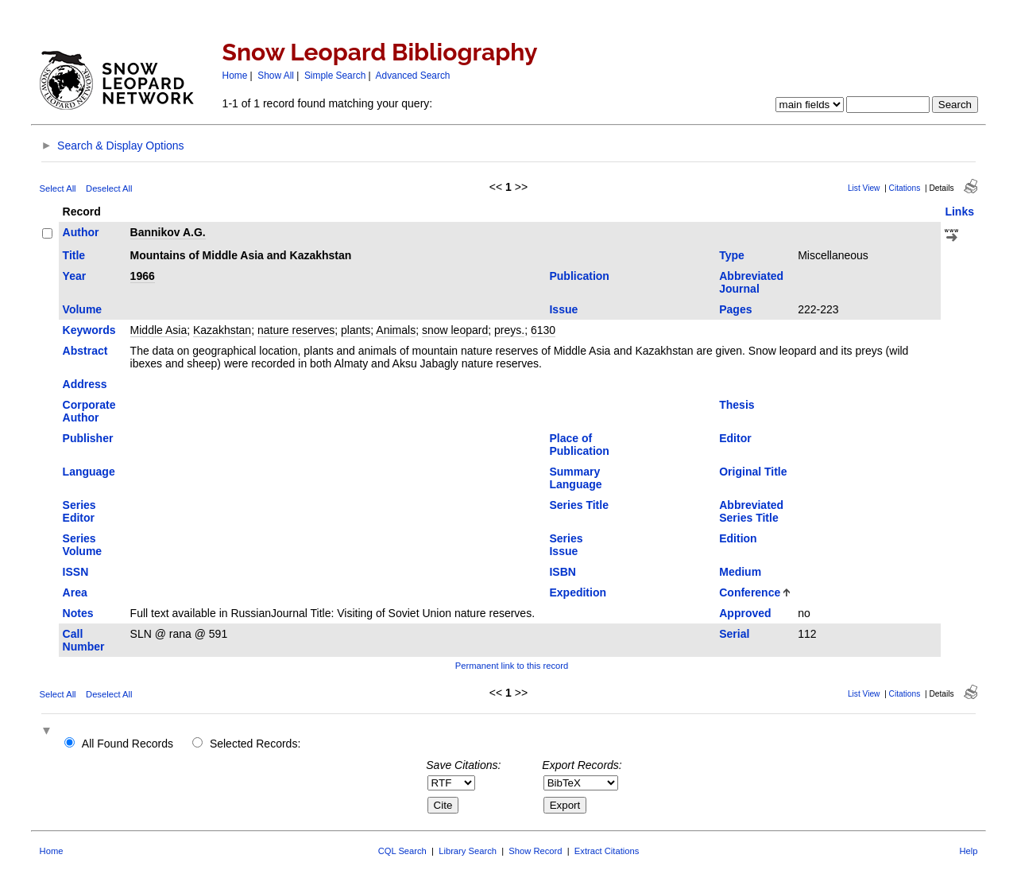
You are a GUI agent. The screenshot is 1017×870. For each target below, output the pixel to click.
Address (85, 384)
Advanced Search (413, 75)
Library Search (468, 851)
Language (89, 471)
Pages (735, 309)
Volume (82, 309)
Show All (275, 75)
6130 (543, 330)
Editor (735, 438)
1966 (142, 276)
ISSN (76, 571)
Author (81, 232)
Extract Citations (606, 851)
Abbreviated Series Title (751, 511)
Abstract (85, 350)
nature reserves (295, 330)
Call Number (84, 640)
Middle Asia (159, 330)
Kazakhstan (222, 330)
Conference (749, 592)
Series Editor (79, 511)
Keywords (89, 330)
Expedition (577, 592)
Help (968, 851)
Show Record (535, 851)
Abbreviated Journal (751, 282)
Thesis (736, 404)
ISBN (562, 571)
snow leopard (455, 330)
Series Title (578, 505)
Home (235, 75)
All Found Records (127, 743)
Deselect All (109, 188)
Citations (905, 188)
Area (75, 592)
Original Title (753, 471)
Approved (745, 613)
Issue (563, 309)
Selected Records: (255, 743)
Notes (78, 613)
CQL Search (402, 851)
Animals (396, 330)
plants (355, 330)
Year (75, 276)
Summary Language (575, 478)
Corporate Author (89, 411)
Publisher (88, 438)
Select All (58, 188)
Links (959, 211)
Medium (740, 571)
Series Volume (82, 544)
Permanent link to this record (511, 665)
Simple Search (334, 75)
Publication (579, 276)
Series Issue (565, 544)
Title (74, 255)
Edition (737, 538)
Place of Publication (579, 444)
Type (731, 255)
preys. (509, 330)
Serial (734, 633)
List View (864, 188)
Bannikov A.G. (168, 232)
